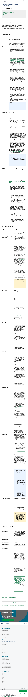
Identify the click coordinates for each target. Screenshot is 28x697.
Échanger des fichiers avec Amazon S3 (8, 599)
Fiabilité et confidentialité (6, 660)
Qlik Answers (4, 650)
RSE (3, 675)
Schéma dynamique (17, 588)
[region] (14, 693)
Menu (27, 1)
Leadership (4, 674)
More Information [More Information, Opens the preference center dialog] (23, 693)
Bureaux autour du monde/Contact (8, 683)
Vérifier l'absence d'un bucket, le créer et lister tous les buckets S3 (13, 605)
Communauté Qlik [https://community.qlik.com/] (16, 688)
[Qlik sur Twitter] (21, 688)
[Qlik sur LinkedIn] (23, 688)
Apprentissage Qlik (5, 634)
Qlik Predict (4, 652)
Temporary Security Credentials (19, 314)
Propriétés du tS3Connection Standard (8, 12)
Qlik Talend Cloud (5, 644)
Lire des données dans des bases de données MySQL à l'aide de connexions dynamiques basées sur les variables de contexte (19, 577)
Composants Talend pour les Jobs (8, 4)
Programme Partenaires (6, 679)
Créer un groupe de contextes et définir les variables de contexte (19, 589)
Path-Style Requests (21, 259)
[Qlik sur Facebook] (24, 688)
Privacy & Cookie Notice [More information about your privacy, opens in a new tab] (8, 696)
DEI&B (3, 677)
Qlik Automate (4, 653)
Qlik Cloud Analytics (5, 649)
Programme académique (6, 678)
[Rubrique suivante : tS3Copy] (20, 623)
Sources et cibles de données (7, 667)
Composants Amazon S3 (6, 5)
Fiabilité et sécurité (5, 659)
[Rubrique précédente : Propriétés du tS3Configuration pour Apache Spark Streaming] (7, 623)
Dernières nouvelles (5, 682)
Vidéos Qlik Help (5, 630)
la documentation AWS (21, 450)
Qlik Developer (4, 631)
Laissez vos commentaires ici (7, 619)
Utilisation (4, 17)
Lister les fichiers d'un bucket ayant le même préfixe (10, 602)
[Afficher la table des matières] (2, 4)
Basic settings (5, 13)
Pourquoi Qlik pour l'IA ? (6, 663)
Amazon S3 (16, 4)
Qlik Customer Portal (5, 635)
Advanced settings (5, 14)
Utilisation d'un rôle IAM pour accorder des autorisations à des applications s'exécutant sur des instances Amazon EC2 (17, 60)
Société (3, 673)
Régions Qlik (4, 668)
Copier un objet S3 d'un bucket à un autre (9, 597)
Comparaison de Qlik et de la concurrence (9, 664)
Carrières (3, 681)
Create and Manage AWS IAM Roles (15, 151)
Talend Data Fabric (5, 645)
